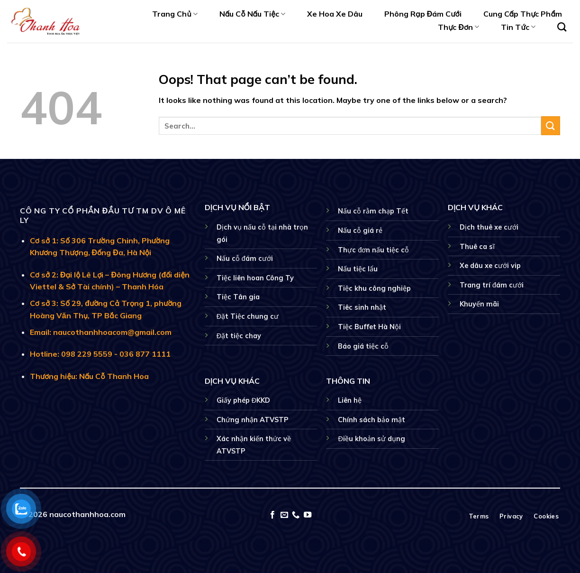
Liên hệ (350, 400)
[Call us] (295, 515)
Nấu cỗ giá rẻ (360, 230)
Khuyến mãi (479, 304)
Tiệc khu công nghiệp (374, 288)
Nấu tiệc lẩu (358, 269)
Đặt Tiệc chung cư (248, 316)
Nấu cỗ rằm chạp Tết (373, 211)
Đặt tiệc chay (239, 336)
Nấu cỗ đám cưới (245, 258)
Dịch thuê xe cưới (489, 227)
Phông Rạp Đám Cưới (423, 13)
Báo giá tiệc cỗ (363, 346)
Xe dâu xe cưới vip (490, 265)
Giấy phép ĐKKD (243, 400)
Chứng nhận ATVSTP (253, 420)
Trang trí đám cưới (492, 285)
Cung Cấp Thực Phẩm (522, 13)
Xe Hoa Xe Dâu (334, 13)
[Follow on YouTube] (307, 515)
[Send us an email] (284, 515)
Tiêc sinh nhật (362, 307)
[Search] (562, 26)
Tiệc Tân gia (238, 297)
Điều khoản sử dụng (371, 438)
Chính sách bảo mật (371, 420)
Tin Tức (518, 27)
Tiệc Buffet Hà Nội (369, 327)
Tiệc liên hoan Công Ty (255, 278)
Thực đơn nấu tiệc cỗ (373, 250)
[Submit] (550, 125)
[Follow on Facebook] (272, 515)
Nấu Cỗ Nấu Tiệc (252, 13)
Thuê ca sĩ (477, 246)
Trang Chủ (174, 13)
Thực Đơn (458, 27)
